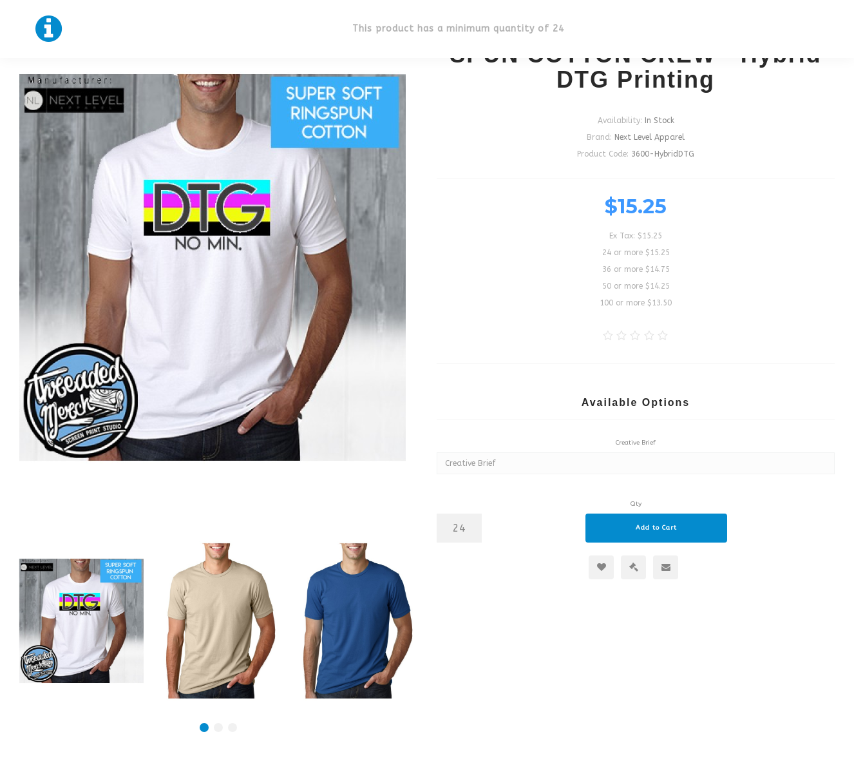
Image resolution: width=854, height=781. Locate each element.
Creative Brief (636, 443)
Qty (636, 504)
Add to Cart (656, 528)
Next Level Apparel (649, 137)
